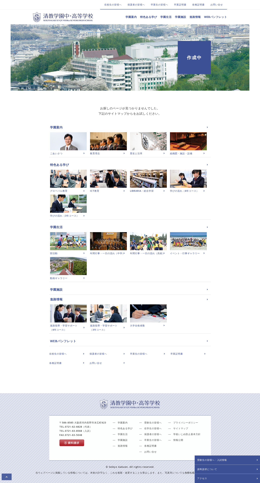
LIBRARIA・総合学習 (142, 190)
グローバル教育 (58, 190)
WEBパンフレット (215, 17)
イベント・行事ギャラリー (185, 253)
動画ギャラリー (58, 278)
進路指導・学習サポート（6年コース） (63, 327)
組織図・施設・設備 (181, 153)
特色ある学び (148, 17)
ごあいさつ (56, 153)
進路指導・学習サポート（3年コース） (103, 327)
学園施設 (180, 17)
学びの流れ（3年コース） (64, 215)
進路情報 (195, 17)
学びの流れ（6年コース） (184, 190)
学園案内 (131, 17)
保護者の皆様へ (136, 4)
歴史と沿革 (136, 153)
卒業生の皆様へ (159, 4)
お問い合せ (216, 4)
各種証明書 (198, 4)
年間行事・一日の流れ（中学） (107, 253)
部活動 (54, 253)
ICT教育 (94, 190)
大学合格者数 (137, 325)
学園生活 (166, 17)
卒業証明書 (180, 4)
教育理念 (95, 153)
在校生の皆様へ (113, 4)
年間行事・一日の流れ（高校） (147, 253)
